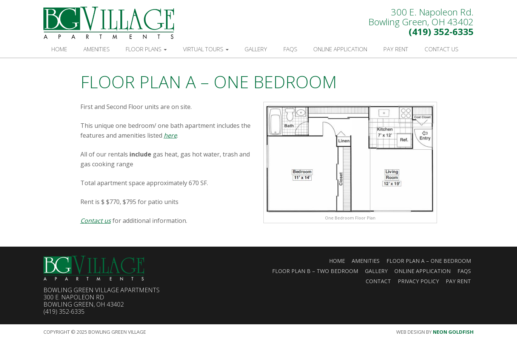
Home (59, 49)
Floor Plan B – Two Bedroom (315, 271)
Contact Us (442, 49)
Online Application (340, 49)
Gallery (256, 49)
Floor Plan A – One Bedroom (428, 260)
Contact (378, 281)
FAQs (290, 49)
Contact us (95, 220)
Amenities (96, 49)
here (170, 135)
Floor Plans (146, 49)
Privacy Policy (418, 281)
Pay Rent (395, 49)
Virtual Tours (206, 49)
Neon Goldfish (453, 331)
